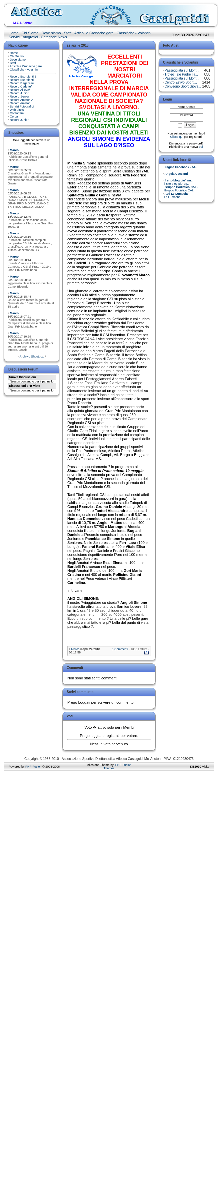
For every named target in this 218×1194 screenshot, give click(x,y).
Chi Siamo (30, 33)
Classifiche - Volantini (134, 33)
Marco (14, 150)
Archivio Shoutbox (31, 356)
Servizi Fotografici (23, 37)
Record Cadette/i (21, 86)
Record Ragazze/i (22, 83)
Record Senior (19, 96)
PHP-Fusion (33, 766)
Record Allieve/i (20, 90)
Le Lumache (175, 195)
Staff (67, 33)
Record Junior (19, 93)
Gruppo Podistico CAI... (180, 188)
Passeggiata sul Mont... (182, 70)
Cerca (14, 116)
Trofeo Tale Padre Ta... (181, 74)
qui (201, 146)
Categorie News (54, 37)
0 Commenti (120, 649)
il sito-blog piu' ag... (177, 182)
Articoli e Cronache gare (94, 33)
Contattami (17, 113)
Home (13, 33)
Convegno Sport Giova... (183, 86)
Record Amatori (20, 103)
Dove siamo (51, 33)
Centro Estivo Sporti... (181, 82)
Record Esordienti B (23, 76)
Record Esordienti (22, 80)
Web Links (17, 110)
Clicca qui (176, 136)
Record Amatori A (21, 100)
